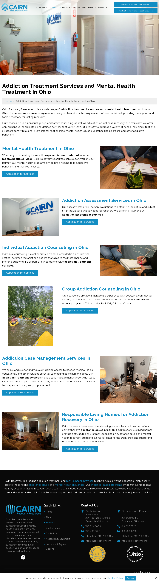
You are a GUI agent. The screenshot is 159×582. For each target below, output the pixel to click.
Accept (131, 578)
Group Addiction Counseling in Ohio (101, 289)
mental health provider (79, 480)
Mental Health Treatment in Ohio (38, 148)
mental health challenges (70, 484)
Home (8, 101)
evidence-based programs (106, 484)
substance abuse (39, 484)
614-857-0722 (129, 526)
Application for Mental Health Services (136, 11)
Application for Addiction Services (135, 4)
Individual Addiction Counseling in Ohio (45, 247)
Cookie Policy (115, 578)
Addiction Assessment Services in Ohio (104, 200)
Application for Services (20, 173)
